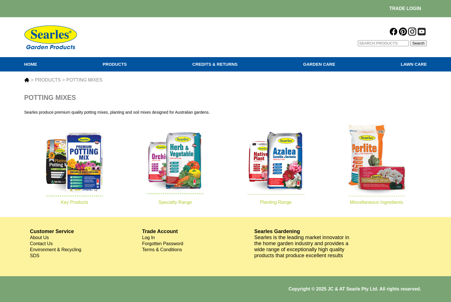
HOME (30, 64)
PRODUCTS (115, 64)
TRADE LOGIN (405, 8)
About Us (39, 237)
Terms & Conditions (162, 249)
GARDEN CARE (319, 64)
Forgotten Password (162, 243)
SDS (34, 255)
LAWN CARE (414, 64)
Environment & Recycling (55, 249)
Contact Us (41, 243)
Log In (148, 237)
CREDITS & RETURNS (215, 64)
